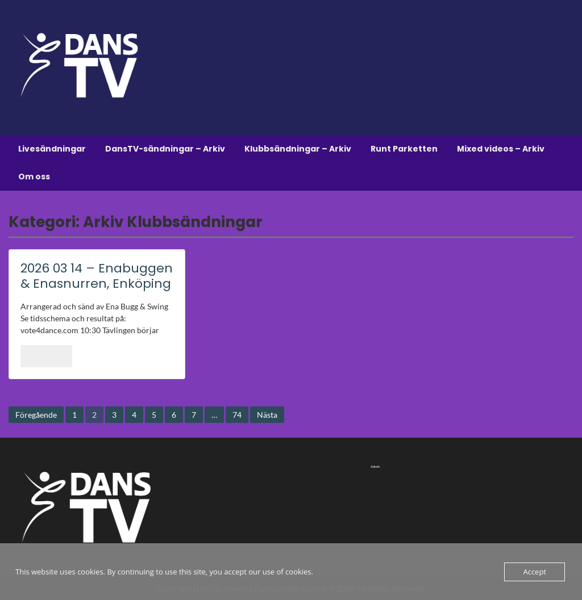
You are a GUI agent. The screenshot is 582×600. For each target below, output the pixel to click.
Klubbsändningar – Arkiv (297, 148)
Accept (534, 572)
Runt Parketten (404, 148)
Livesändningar (52, 148)
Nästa (267, 414)
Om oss (34, 176)
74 (237, 414)
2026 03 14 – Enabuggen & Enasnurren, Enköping (96, 275)
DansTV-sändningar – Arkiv (165, 148)
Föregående (36, 414)
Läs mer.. (46, 356)
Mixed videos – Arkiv (500, 148)
